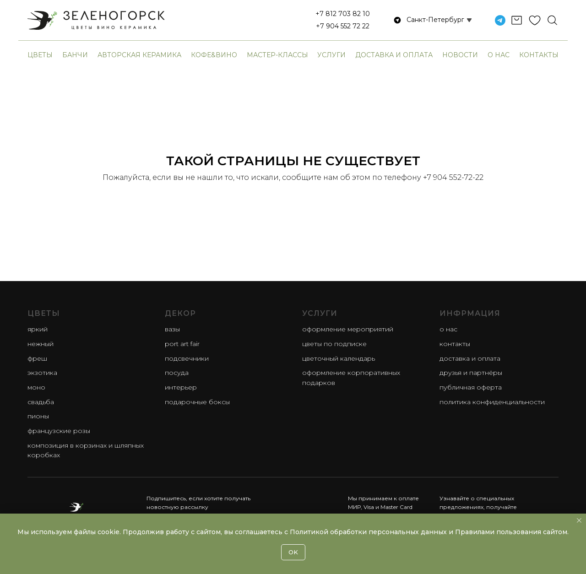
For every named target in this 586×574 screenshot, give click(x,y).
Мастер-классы (277, 55)
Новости (460, 55)
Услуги (331, 55)
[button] (428, 20)
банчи (75, 55)
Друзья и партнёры (471, 372)
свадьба (40, 402)
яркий (37, 329)
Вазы (172, 329)
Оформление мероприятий (347, 329)
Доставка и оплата (394, 55)
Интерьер (181, 387)
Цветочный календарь (338, 358)
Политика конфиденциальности (492, 402)
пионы (38, 416)
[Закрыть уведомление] (579, 520)
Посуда (177, 372)
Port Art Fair (182, 344)
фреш (37, 358)
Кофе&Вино (214, 55)
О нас (499, 55)
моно (36, 387)
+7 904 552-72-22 (453, 177)
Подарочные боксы (197, 402)
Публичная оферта (471, 387)
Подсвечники (187, 358)
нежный (40, 344)
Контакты (539, 55)
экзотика (42, 372)
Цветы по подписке (334, 344)
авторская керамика (139, 55)
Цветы (40, 55)
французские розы (58, 431)
